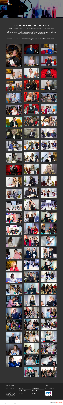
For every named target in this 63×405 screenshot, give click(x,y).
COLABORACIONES (22, 390)
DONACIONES (21, 393)
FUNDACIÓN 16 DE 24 (23, 385)
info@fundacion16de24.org (50, 389)
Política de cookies (35, 388)
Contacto (34, 385)
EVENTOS (21, 388)
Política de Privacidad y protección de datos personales (36, 392)
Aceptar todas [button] (59, 402)
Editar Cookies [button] (53, 402)
